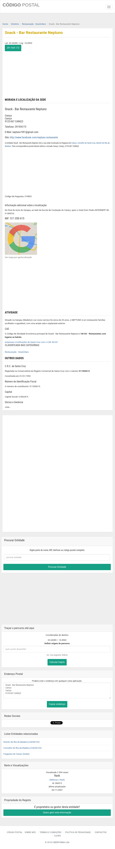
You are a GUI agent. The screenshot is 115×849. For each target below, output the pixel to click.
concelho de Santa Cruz (86, 143)
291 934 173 (13, 48)
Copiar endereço (57, 704)
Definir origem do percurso (57, 643)
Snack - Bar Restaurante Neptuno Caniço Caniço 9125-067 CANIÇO (57, 691)
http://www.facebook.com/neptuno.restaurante (34, 137)
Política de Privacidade (78, 832)
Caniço (74, 143)
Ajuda (57, 836)
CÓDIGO (21, 4)
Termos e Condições (50, 832)
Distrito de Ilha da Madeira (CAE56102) (21, 742)
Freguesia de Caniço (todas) (16, 754)
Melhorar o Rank (57, 780)
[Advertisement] (57, 73)
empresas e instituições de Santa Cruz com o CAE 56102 (31, 342)
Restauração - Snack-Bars (17, 352)
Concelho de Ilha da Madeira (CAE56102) (22, 748)
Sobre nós (30, 832)
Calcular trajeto (57, 662)
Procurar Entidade (57, 567)
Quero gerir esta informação (57, 812)
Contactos (100, 832)
